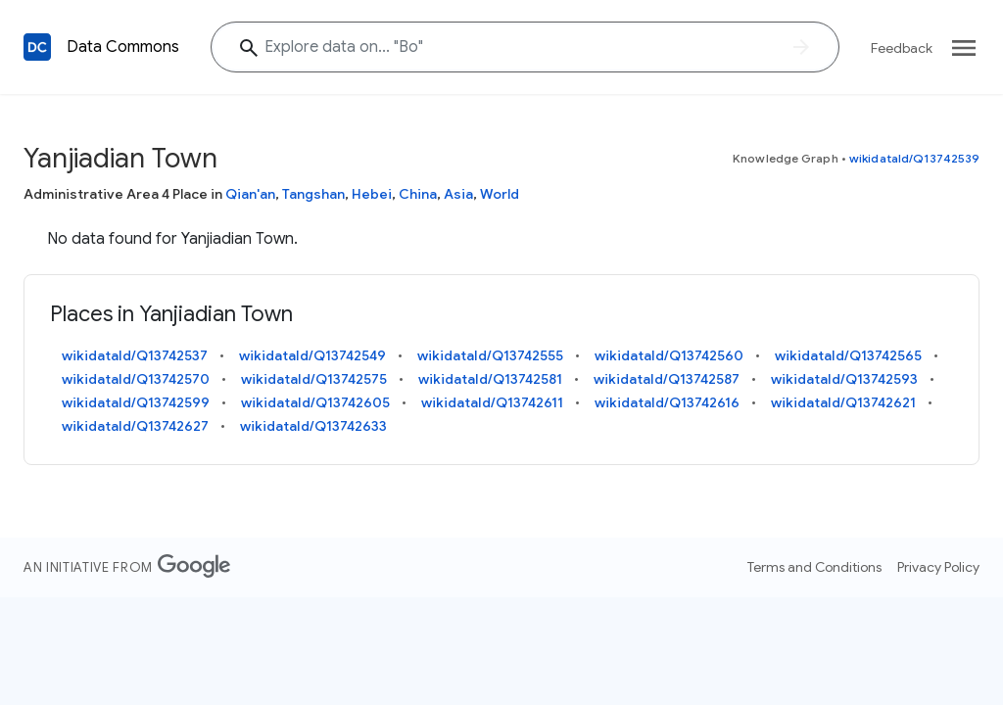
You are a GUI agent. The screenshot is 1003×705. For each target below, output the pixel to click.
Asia (458, 194)
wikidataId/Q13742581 (490, 379)
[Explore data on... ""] (525, 47)
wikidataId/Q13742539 (914, 158)
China (418, 194)
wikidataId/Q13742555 (490, 355)
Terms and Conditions (814, 567)
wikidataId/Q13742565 (848, 355)
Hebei (372, 194)
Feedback (901, 48)
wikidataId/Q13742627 (135, 426)
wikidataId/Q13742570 (136, 379)
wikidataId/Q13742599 (136, 402)
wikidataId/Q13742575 (314, 379)
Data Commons (123, 47)
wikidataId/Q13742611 (492, 402)
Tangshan (313, 194)
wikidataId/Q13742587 (667, 379)
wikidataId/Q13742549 (312, 355)
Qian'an (250, 194)
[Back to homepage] (37, 47)
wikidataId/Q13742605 (315, 402)
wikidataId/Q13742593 (844, 379)
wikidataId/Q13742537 (135, 355)
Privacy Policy (938, 567)
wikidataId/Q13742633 (313, 426)
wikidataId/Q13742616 (667, 402)
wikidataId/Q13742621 (843, 402)
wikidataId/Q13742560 (669, 355)
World (499, 194)
